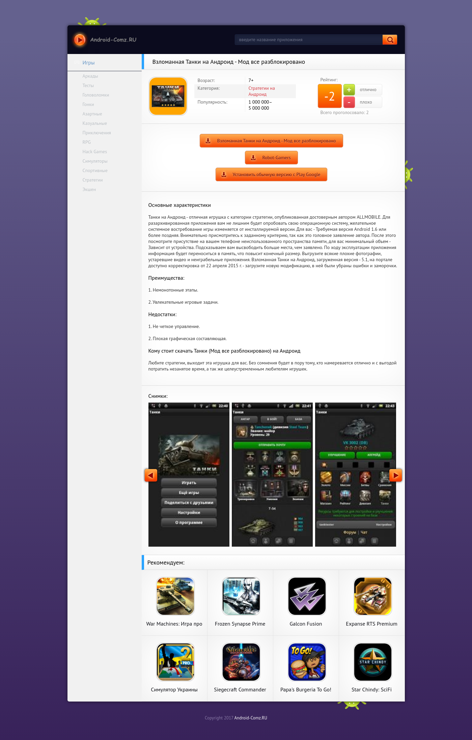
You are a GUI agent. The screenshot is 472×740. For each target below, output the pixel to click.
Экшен (89, 189)
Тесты (88, 85)
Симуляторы (95, 161)
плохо (357, 102)
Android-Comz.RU (250, 718)
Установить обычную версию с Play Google (277, 174)
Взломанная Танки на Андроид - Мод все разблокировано (276, 141)
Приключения (97, 133)
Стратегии (93, 180)
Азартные (92, 114)
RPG (87, 142)
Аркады (90, 76)
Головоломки (96, 95)
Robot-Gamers (276, 158)
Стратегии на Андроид (262, 91)
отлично (360, 89)
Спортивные (95, 170)
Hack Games (95, 151)
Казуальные (95, 123)
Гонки (88, 104)
